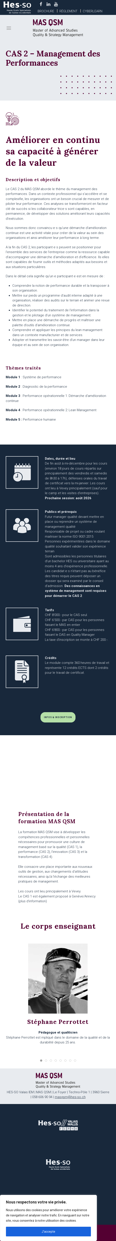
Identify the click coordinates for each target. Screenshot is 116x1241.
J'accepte (48, 1231)
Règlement (68, 11)
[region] (48, 1218)
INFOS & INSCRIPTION (58, 717)
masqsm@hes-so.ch (70, 1097)
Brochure (46, 11)
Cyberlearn (92, 11)
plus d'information (32, 901)
